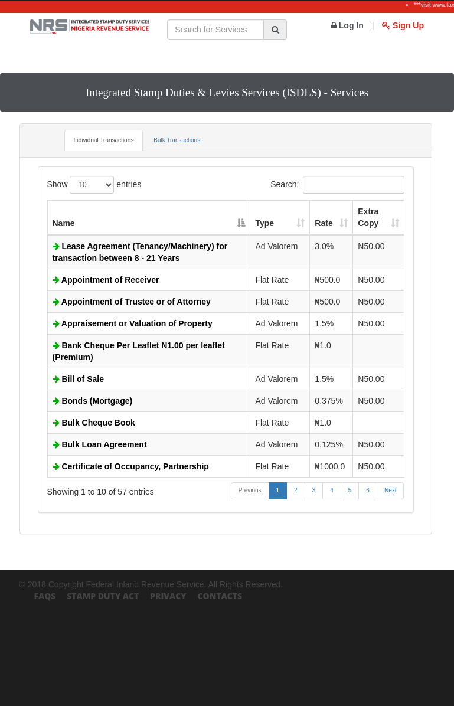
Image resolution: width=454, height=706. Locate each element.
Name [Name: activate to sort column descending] (64, 223)
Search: (337, 185)
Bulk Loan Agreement (100, 444)
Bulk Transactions (176, 140)
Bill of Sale (78, 379)
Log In (347, 25)
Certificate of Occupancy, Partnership (131, 466)
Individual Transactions (104, 140)
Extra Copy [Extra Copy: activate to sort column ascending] (368, 217)
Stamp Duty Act (103, 596)
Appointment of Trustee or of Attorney (132, 301)
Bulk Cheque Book (94, 422)
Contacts (219, 596)
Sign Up (403, 25)
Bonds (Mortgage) (93, 401)
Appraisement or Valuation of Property (133, 323)
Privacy (168, 596)
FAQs (45, 596)
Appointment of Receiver (106, 280)
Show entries (94, 185)
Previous (250, 490)
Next (390, 490)
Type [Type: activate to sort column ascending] (264, 223)
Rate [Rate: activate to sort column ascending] (323, 223)
